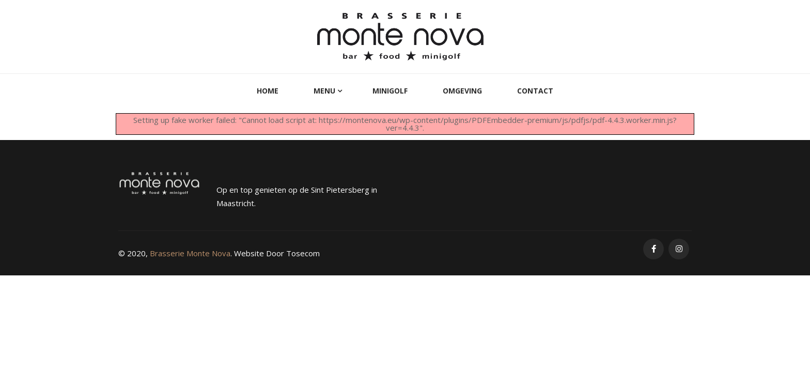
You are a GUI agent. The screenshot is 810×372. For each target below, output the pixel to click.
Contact (535, 91)
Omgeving (462, 91)
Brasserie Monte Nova (190, 253)
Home (267, 91)
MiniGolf (390, 91)
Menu (324, 91)
